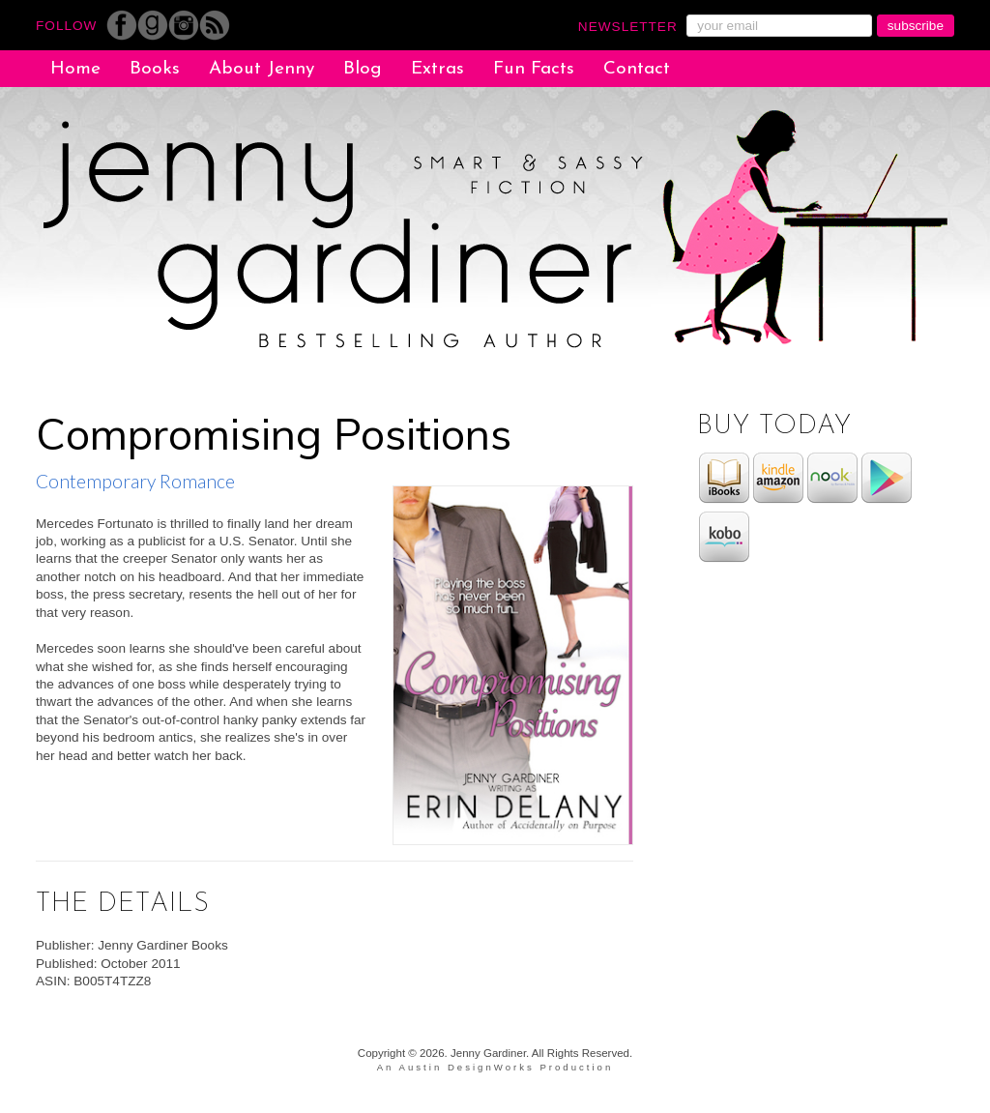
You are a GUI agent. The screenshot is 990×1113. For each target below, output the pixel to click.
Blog (362, 69)
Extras (437, 69)
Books (155, 69)
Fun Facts (533, 69)
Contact (636, 69)
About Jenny (261, 69)
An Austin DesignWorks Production (495, 1067)
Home (75, 69)
